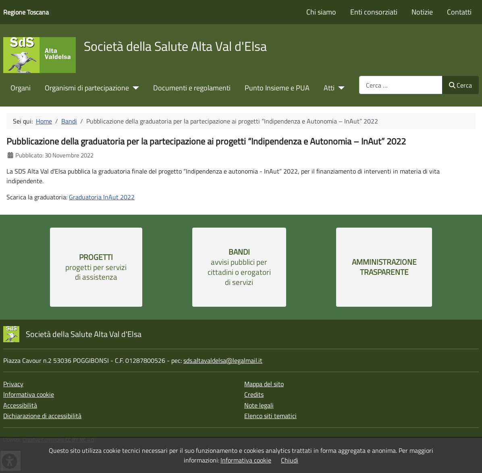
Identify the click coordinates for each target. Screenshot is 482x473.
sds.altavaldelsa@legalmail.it (222, 360)
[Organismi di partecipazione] (134, 88)
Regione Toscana (26, 12)
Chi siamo (321, 12)
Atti (329, 88)
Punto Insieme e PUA (277, 88)
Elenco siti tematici (270, 416)
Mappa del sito (264, 384)
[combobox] (401, 85)
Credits (254, 394)
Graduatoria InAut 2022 (102, 197)
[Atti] (339, 88)
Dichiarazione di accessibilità (42, 416)
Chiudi (289, 460)
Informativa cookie (28, 394)
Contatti (459, 12)
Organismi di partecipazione (87, 88)
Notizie (422, 12)
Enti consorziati (373, 12)
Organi (20, 88)
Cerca (460, 85)
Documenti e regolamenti (192, 88)
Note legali (259, 405)
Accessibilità (20, 405)
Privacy (13, 384)
